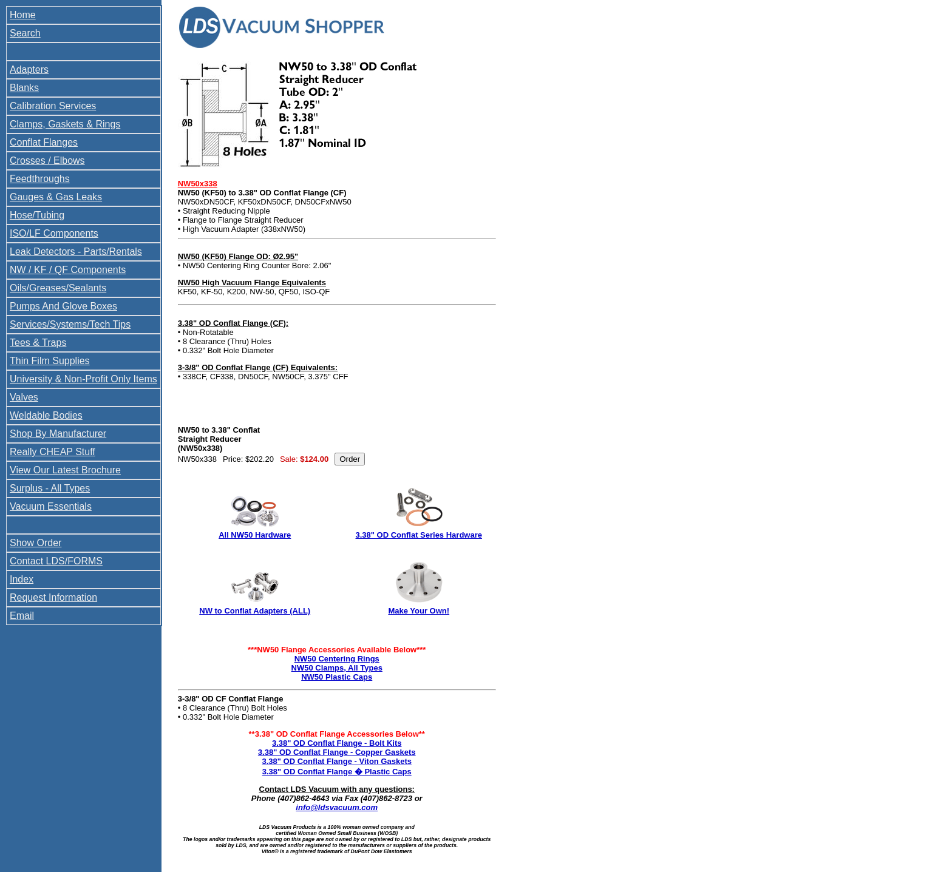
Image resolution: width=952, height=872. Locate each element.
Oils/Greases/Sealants (58, 288)
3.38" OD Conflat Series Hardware (419, 534)
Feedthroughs (40, 179)
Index (21, 579)
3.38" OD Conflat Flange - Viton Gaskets (336, 761)
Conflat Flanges (44, 142)
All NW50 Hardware (255, 534)
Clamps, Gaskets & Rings (65, 124)
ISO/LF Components (54, 233)
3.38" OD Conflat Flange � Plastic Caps (337, 771)
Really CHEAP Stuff (52, 452)
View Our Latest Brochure (65, 470)
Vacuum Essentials (51, 506)
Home (23, 15)
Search (25, 33)
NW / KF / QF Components (68, 270)
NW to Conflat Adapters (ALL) (254, 610)
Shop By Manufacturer (58, 433)
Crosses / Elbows (47, 160)
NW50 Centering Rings (336, 658)
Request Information (53, 597)
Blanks (24, 88)
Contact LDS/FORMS (56, 561)
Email (22, 615)
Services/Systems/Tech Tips (70, 324)
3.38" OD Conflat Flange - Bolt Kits (336, 743)
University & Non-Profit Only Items (83, 379)
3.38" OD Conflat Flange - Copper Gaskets (337, 752)
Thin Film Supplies (50, 361)
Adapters (29, 69)
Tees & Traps (38, 342)
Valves (24, 397)
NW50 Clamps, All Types (336, 667)
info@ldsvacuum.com (337, 807)
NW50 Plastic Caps (336, 676)
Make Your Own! (418, 610)
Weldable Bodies (46, 415)
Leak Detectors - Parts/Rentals (76, 251)
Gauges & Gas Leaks (56, 197)
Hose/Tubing (37, 215)
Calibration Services (53, 106)
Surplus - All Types (50, 488)
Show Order (35, 543)
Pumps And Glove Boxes (63, 306)
